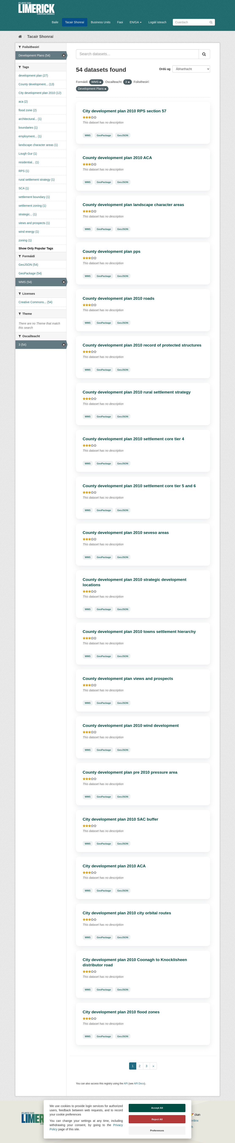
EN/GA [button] (136, 22)
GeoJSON (122, 135)
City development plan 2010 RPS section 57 (124, 111)
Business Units (101, 22)
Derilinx (192, 1120)
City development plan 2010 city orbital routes (127, 913)
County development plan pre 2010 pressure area (130, 772)
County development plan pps (111, 251)
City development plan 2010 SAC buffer (120, 819)
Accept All (157, 1108)
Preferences (157, 1130)
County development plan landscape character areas (133, 204)
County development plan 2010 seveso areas (126, 532)
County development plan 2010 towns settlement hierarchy (139, 631)
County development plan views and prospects (128, 678)
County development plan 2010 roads (118, 298)
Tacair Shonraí (74, 22)
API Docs (139, 1083)
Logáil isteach (157, 22)
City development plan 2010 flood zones (121, 1012)
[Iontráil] (211, 22)
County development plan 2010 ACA (117, 157)
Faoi (120, 22)
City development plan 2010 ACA (114, 866)
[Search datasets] (194, 22)
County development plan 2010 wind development (131, 725)
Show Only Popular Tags (36, 248)
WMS (87, 135)
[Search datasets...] (137, 54)
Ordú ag (164, 69)
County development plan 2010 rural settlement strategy (137, 392)
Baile (55, 22)
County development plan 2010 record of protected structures (142, 345)
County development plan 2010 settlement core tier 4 (133, 439)
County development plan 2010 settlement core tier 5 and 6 (139, 486)
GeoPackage (104, 135)
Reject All (157, 1119)
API (126, 1083)
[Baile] (20, 36)
